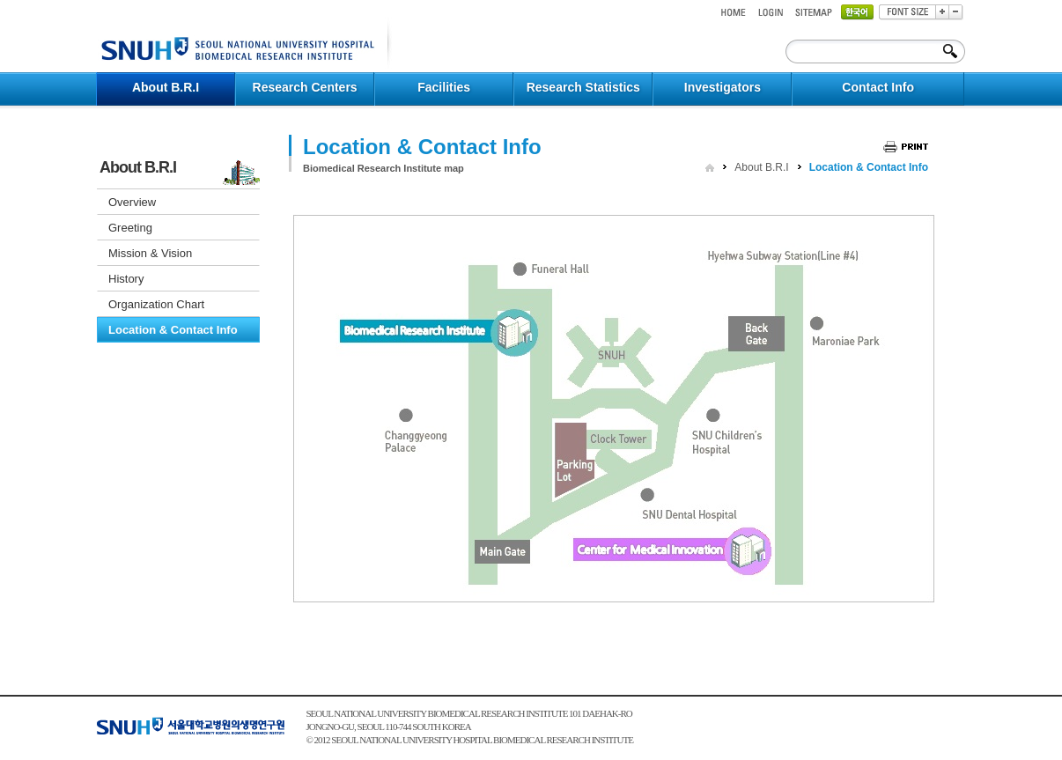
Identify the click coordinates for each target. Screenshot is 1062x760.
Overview (132, 202)
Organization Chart (156, 304)
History (126, 278)
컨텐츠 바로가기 (96, 0)
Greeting (130, 227)
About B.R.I (761, 167)
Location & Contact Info (173, 329)
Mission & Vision (150, 253)
